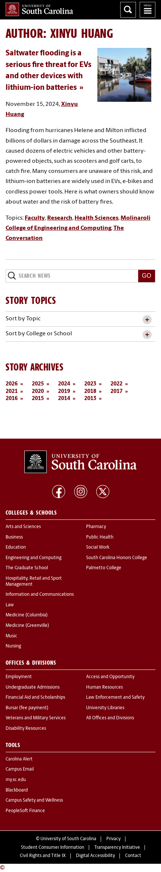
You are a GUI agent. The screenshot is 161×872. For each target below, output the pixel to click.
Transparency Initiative (117, 847)
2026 (12, 384)
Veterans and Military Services (36, 718)
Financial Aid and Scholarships (35, 697)
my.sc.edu (16, 780)
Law (10, 605)
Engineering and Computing (33, 558)
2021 (12, 391)
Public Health (99, 537)
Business (14, 537)
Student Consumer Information (52, 847)
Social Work (97, 547)
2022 (116, 384)
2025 (38, 384)
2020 (38, 391)
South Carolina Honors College (116, 558)
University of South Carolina (68, 839)
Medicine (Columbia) (27, 615)
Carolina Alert (19, 759)
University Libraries (105, 708)
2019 (64, 391)
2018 (90, 391)
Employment (19, 677)
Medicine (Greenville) (27, 625)
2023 (90, 384)
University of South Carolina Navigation (147, 10)
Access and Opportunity (110, 677)
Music (11, 636)
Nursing (13, 646)
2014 (64, 399)
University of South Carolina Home (39, 9)
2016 (12, 399)
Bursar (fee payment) (27, 708)
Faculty (35, 218)
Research (59, 218)
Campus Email (20, 769)
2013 (90, 399)
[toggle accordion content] (147, 319)
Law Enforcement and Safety (115, 697)
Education (16, 547)
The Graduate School (27, 568)
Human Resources (104, 687)
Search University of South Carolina (128, 10)
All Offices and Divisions (110, 718)
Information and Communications (40, 594)
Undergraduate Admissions (33, 687)
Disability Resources (26, 728)
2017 (116, 391)
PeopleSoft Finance (25, 811)
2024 (64, 384)
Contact (133, 856)
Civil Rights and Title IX (43, 856)
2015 (38, 399)
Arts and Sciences (23, 527)
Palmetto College (103, 568)
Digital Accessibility (95, 856)
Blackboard (17, 790)
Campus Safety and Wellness (34, 800)
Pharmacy (96, 527)
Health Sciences (96, 218)
